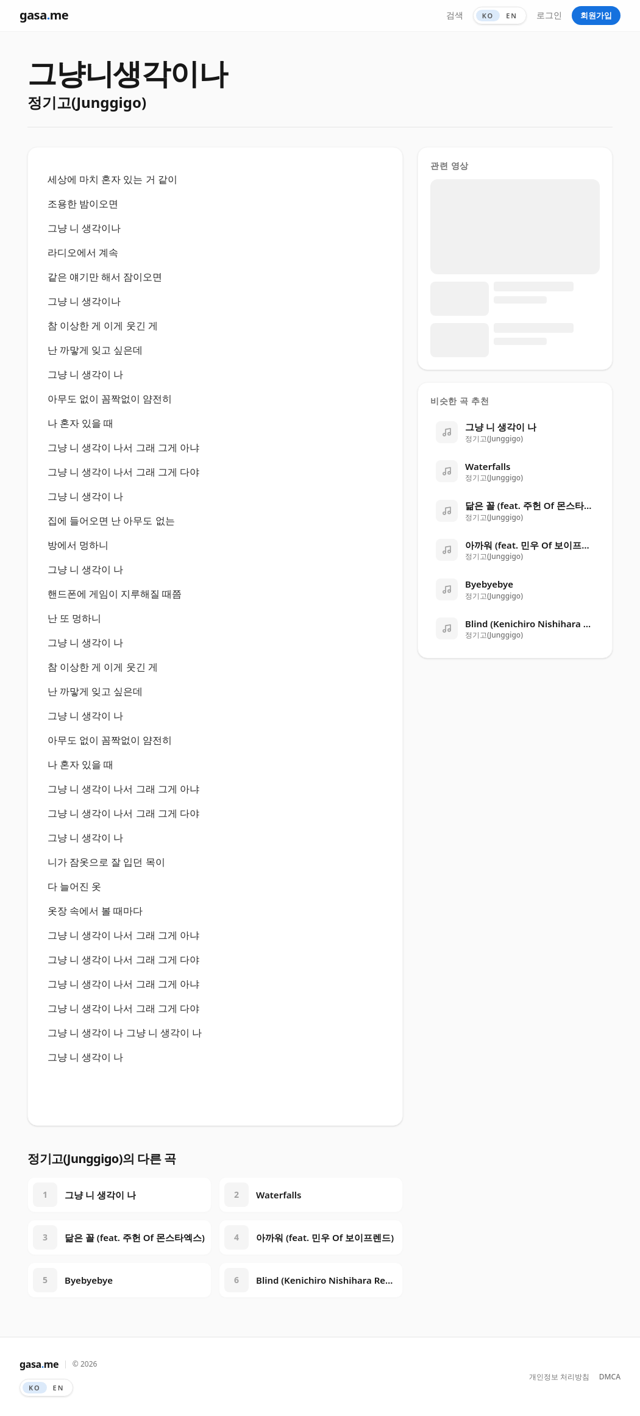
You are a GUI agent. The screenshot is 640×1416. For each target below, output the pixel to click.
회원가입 (596, 15)
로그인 (549, 15)
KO (488, 15)
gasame (44, 15)
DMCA (609, 1377)
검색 (454, 15)
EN (511, 15)
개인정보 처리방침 (559, 1377)
